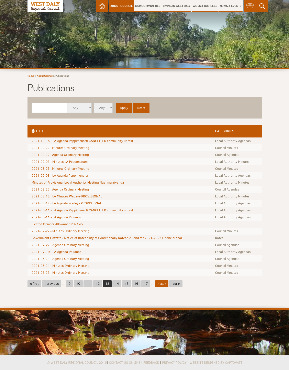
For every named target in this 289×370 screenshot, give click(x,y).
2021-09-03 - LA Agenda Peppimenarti (60, 175)
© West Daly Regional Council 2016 (77, 362)
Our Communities (147, 6)
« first (34, 283)
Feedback (151, 362)
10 (78, 283)
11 (88, 283)
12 (98, 283)
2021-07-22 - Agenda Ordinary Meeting (60, 245)
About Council (121, 6)
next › (162, 283)
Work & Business (205, 6)
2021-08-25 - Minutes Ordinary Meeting (60, 168)
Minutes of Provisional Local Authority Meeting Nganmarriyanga (78, 182)
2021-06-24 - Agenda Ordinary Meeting (60, 259)
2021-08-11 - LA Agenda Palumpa (56, 217)
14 (117, 283)
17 (146, 283)
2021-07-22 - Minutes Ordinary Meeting (60, 231)
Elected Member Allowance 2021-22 (58, 224)
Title (40, 131)
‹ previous (51, 283)
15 (127, 283)
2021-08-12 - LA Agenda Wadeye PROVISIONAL (67, 203)
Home (102, 6)
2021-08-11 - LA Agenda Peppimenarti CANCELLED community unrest (82, 210)
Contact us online (124, 362)
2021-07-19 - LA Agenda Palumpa (56, 252)
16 (136, 283)
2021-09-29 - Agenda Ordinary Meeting (60, 155)
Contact (250, 6)
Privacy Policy (174, 362)
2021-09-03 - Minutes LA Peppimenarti (60, 162)
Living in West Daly (176, 6)
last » (176, 283)
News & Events (231, 6)
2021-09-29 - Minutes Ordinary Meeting (60, 148)
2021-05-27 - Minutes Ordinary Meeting (60, 272)
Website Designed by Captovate (216, 362)
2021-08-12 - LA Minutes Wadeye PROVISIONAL (67, 196)
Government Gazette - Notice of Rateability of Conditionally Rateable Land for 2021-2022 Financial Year (107, 238)
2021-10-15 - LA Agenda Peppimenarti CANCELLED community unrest (82, 141)
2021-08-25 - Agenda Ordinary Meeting (60, 189)
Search (262, 6)
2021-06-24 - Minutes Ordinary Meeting (60, 266)
